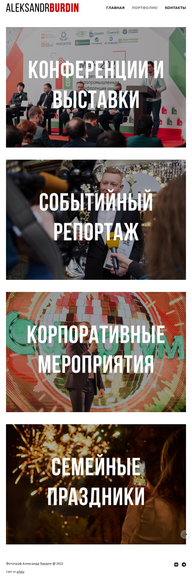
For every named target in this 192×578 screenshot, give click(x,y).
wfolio (20, 571)
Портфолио (145, 7)
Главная (115, 7)
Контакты (175, 7)
